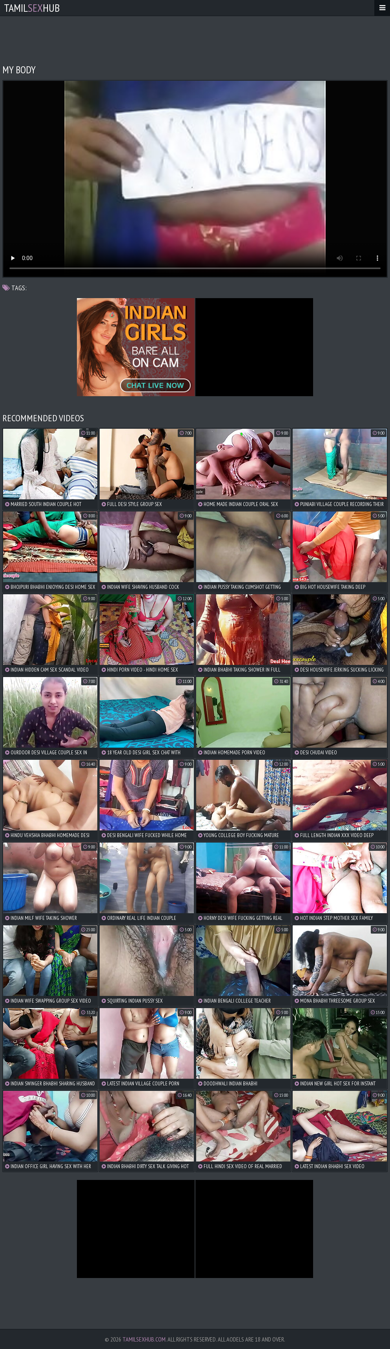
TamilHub (32, 7)
